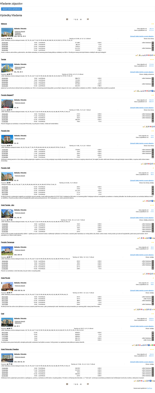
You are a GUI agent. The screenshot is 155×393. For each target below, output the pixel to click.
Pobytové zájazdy (20, 31)
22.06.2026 (5, 116)
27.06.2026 (5, 121)
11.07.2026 (5, 336)
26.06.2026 (5, 50)
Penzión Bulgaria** (7, 95)
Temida (3, 59)
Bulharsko (17, 28)
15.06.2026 (5, 149)
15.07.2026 (5, 194)
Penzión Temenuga (7, 242)
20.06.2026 (5, 42)
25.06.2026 (5, 117)
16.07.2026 (5, 304)
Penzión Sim (5, 131)
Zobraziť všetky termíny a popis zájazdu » (142, 36)
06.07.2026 (5, 192)
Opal (2, 314)
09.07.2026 (5, 297)
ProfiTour (149, 388)
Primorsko (23, 28)
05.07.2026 (5, 190)
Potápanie (18, 33)
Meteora (4, 24)
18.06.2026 (5, 114)
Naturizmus (18, 34)
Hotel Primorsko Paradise (10, 349)
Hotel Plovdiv (5, 278)
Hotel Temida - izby (7, 205)
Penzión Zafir (5, 168)
